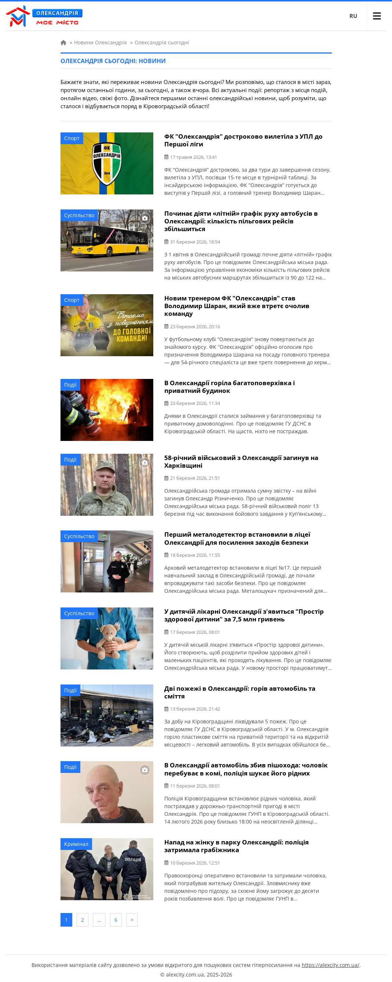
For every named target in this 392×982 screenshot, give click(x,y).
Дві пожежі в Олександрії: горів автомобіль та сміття (239, 690)
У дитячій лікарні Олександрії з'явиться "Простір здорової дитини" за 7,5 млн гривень (244, 614)
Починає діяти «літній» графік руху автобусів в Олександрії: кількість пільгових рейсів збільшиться (241, 221)
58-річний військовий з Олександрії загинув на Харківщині (241, 460)
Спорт (72, 138)
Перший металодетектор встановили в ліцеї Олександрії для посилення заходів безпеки (237, 537)
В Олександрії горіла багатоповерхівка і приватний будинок (229, 385)
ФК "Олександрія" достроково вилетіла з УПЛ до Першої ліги (243, 140)
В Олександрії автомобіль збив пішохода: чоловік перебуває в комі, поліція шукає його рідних (246, 767)
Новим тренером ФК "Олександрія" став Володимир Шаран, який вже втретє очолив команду (236, 305)
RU (353, 15)
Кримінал (76, 841)
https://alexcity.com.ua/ (330, 962)
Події (70, 383)
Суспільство (79, 214)
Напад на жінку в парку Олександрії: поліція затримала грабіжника (236, 844)
